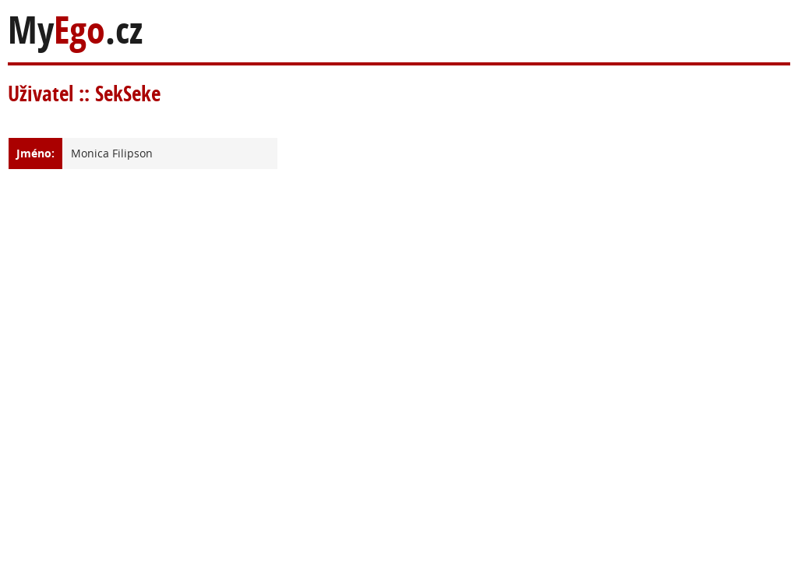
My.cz (75, 30)
